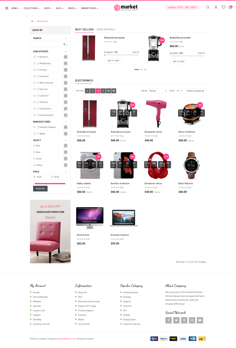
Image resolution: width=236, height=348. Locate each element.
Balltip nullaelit (84, 183)
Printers (41, 69)
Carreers (82, 315)
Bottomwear (83, 235)
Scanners (42, 76)
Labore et (42, 95)
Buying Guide (129, 319)
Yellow (39, 165)
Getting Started (130, 292)
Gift (125, 310)
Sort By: (144, 91)
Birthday (127, 297)
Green (39, 158)
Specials (37, 306)
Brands (36, 292)
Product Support (86, 310)
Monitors (42, 57)
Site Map (37, 319)
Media (81, 319)
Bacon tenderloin (187, 131)
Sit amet (42, 102)
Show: (172, 91)
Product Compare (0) (195, 91)
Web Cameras (44, 82)
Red (38, 145)
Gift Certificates (40, 297)
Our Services (84, 324)
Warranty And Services (89, 301)
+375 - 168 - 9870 (186, 7)
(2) (156, 187)
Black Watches (186, 183)
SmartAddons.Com (67, 339)
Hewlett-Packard (46, 127)
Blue (38, 152)
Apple (40, 133)
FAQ (80, 297)
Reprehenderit (44, 115)
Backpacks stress (153, 131)
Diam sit (42, 89)
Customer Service (41, 324)
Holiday (126, 315)
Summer (127, 306)
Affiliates (37, 301)
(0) (88, 136)
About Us (82, 292)
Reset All (40, 188)
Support (37, 315)
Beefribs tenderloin (120, 183)
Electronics (42, 21)
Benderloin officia (153, 183)
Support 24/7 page (87, 306)
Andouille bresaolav (86, 131)
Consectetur (43, 108)
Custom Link (39, 310)
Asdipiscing (43, 63)
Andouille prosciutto (121, 131)
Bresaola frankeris (120, 235)
